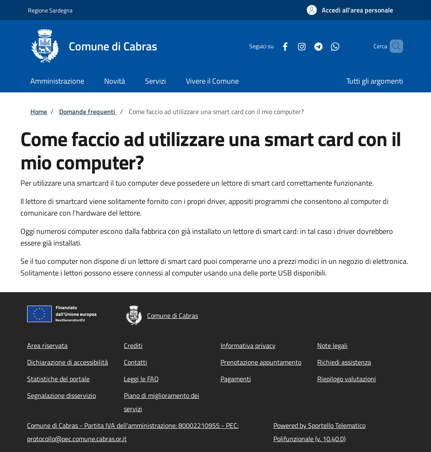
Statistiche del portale (58, 379)
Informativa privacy (248, 345)
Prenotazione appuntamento (261, 362)
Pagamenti (236, 379)
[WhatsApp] (321, 46)
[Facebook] (271, 46)
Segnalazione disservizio (61, 395)
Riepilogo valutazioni (346, 379)
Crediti (133, 345)
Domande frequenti (88, 112)
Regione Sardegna (50, 10)
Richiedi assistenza (344, 362)
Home (38, 112)
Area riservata (47, 345)
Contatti (135, 362)
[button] (350, 10)
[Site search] (393, 46)
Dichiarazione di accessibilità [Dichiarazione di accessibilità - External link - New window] (67, 362)
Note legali (332, 345)
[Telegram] (304, 46)
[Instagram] (287, 46)
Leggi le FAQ (141, 379)
